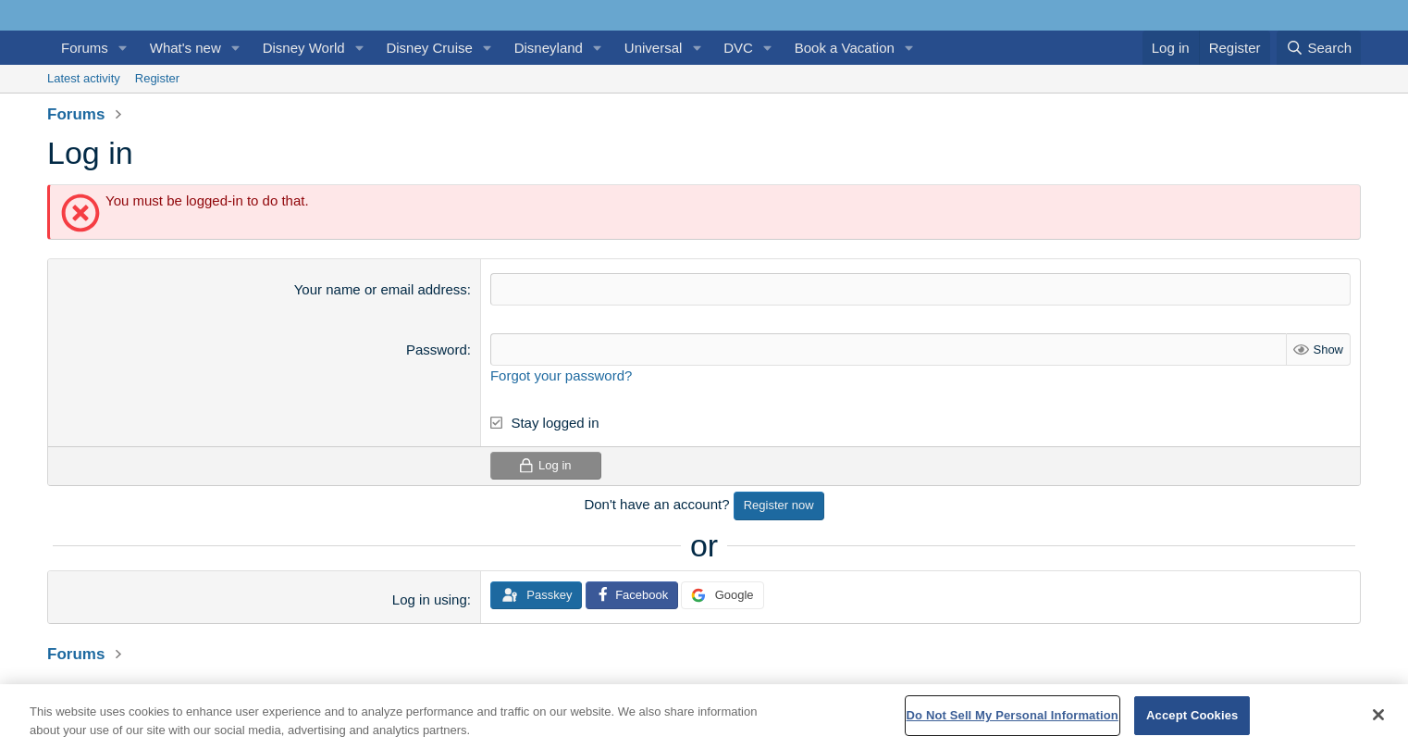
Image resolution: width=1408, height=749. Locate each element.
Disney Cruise (429, 48)
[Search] (1319, 48)
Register (157, 78)
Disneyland (548, 48)
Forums (84, 48)
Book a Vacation (845, 48)
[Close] (1378, 714)
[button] (123, 48)
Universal (653, 48)
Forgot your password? (561, 375)
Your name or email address (380, 289)
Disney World (304, 48)
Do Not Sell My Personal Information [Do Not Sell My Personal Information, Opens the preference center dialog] (1012, 715)
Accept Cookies (1192, 715)
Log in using (429, 599)
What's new (185, 48)
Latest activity (83, 78)
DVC (738, 48)
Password (436, 349)
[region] (704, 716)
